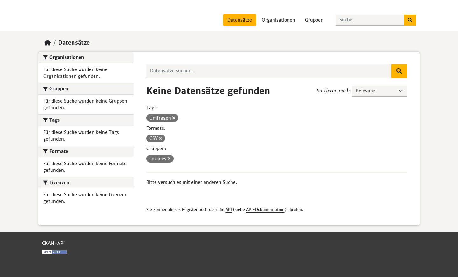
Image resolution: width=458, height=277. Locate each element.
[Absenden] (410, 20)
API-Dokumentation (265, 209)
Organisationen (278, 20)
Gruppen (314, 20)
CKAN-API (53, 243)
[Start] (48, 42)
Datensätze (239, 20)
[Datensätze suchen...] (370, 20)
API (229, 209)
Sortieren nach (333, 90)
